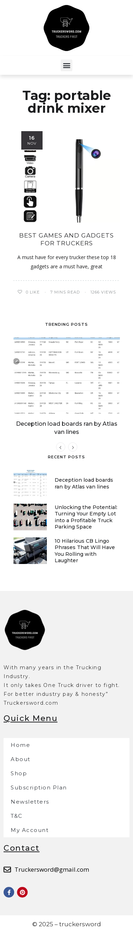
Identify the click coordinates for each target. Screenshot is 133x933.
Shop (19, 773)
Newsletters (30, 801)
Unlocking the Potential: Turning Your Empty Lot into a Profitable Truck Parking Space (86, 517)
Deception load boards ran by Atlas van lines (84, 483)
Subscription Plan (39, 787)
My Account (30, 830)
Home (20, 745)
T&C (17, 815)
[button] (66, 65)
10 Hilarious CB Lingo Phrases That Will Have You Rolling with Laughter (85, 551)
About (21, 759)
